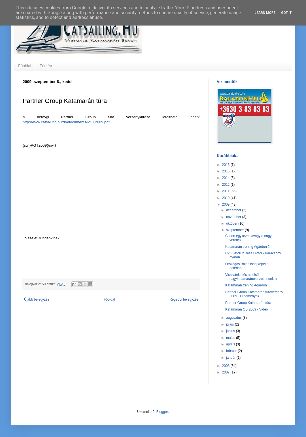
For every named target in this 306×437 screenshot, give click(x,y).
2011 (226, 191)
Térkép (46, 66)
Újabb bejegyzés (36, 299)
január (231, 358)
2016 (226, 165)
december (234, 210)
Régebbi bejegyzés (183, 299)
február (232, 351)
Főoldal (24, 66)
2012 (226, 185)
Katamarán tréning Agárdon (246, 285)
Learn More (265, 13)
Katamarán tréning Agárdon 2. (248, 247)
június (231, 331)
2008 (226, 366)
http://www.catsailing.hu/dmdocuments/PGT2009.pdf (66, 122)
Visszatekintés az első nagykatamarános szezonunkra (251, 277)
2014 (226, 178)
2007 (226, 372)
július (230, 324)
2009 (226, 204)
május (231, 338)
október (232, 223)
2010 (226, 198)
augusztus (234, 318)
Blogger (162, 412)
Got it (286, 13)
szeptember (235, 230)
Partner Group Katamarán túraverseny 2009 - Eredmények (254, 294)
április (231, 344)
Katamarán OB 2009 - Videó (246, 309)
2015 (226, 171)
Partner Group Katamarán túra (248, 303)
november (234, 217)
